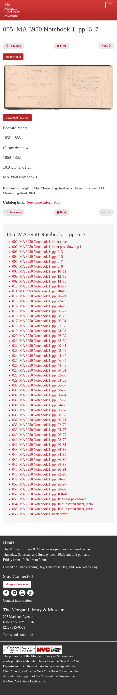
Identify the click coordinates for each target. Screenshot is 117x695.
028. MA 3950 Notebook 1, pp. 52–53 (39, 375)
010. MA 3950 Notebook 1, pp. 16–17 (39, 286)
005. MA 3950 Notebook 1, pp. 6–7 (37, 261)
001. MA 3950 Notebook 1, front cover (40, 242)
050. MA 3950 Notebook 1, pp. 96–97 (39, 484)
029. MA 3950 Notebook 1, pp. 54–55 (39, 380)
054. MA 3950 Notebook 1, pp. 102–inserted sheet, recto (52, 504)
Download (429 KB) (17, 117)
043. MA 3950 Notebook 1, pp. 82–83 (39, 450)
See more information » (45, 202)
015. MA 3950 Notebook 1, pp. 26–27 (39, 311)
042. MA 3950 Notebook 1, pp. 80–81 (39, 445)
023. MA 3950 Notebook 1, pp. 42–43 (39, 351)
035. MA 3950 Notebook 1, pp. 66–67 (39, 410)
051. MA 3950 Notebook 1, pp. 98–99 (39, 489)
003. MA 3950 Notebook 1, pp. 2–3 (37, 252)
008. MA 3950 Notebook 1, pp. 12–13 (39, 276)
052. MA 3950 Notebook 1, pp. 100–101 (41, 494)
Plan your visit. (25, 23)
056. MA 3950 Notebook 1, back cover (40, 514)
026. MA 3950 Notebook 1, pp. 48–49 (39, 365)
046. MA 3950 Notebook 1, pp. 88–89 (39, 464)
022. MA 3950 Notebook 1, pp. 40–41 (39, 346)
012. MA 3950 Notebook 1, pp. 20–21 (39, 296)
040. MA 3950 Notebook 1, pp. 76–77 (39, 435)
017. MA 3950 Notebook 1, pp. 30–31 (39, 321)
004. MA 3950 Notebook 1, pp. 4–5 (37, 257)
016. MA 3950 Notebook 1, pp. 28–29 (39, 316)
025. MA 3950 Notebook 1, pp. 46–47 (39, 361)
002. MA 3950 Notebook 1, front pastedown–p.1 (46, 247)
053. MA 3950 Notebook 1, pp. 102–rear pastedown (49, 499)
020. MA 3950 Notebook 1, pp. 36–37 (39, 336)
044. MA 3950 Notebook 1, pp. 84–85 (39, 454)
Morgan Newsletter (17, 584)
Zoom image (13, 56)
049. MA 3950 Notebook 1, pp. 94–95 (39, 479)
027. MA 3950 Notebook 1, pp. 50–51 (39, 370)
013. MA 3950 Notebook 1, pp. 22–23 (39, 301)
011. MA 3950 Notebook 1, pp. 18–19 (39, 291)
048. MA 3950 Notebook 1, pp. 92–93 (39, 474)
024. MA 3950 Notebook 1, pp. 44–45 (39, 356)
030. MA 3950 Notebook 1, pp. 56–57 (39, 385)
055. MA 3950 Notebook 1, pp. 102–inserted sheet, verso (53, 509)
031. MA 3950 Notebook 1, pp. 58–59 (39, 390)
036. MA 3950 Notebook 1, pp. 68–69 (39, 415)
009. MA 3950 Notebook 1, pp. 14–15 (39, 281)
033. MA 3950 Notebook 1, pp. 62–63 (39, 400)
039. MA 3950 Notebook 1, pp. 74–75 (39, 430)
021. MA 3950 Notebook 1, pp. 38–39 (39, 341)
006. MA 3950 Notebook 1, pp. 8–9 (37, 266)
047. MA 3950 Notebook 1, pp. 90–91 (39, 469)
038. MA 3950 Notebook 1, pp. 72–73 (39, 425)
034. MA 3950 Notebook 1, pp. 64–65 (39, 405)
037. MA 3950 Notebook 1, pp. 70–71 (39, 420)
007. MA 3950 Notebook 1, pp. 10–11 (39, 271)
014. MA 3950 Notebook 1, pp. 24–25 (39, 306)
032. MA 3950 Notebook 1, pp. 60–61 (39, 395)
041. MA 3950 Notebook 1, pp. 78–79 (39, 440)
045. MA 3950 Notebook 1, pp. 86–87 (39, 460)
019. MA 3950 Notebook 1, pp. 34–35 (39, 331)
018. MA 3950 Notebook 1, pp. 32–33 (39, 326)
